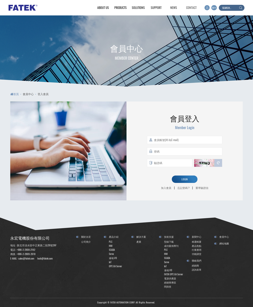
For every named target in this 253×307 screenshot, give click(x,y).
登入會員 (43, 94)
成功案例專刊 (171, 246)
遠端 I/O (113, 258)
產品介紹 (113, 236)
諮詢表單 (196, 269)
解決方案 (141, 236)
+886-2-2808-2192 (26, 249)
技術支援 (169, 236)
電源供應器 (170, 278)
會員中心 (28, 94)
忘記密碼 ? (183, 188)
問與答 (167, 286)
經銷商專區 (170, 282)
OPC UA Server (115, 266)
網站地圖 (224, 243)
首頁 (14, 94)
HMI (110, 246)
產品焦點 (196, 246)
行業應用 (196, 249)
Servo (111, 254)
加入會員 (166, 188)
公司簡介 (86, 241)
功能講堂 (196, 254)
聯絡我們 (196, 260)
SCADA (112, 249)
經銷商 (195, 265)
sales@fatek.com (26, 258)
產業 (138, 241)
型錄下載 (169, 241)
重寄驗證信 (202, 188)
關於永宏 (86, 236)
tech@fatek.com (45, 258)
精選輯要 (196, 241)
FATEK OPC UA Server (173, 274)
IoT (110, 262)
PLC (110, 241)
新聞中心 (196, 236)
